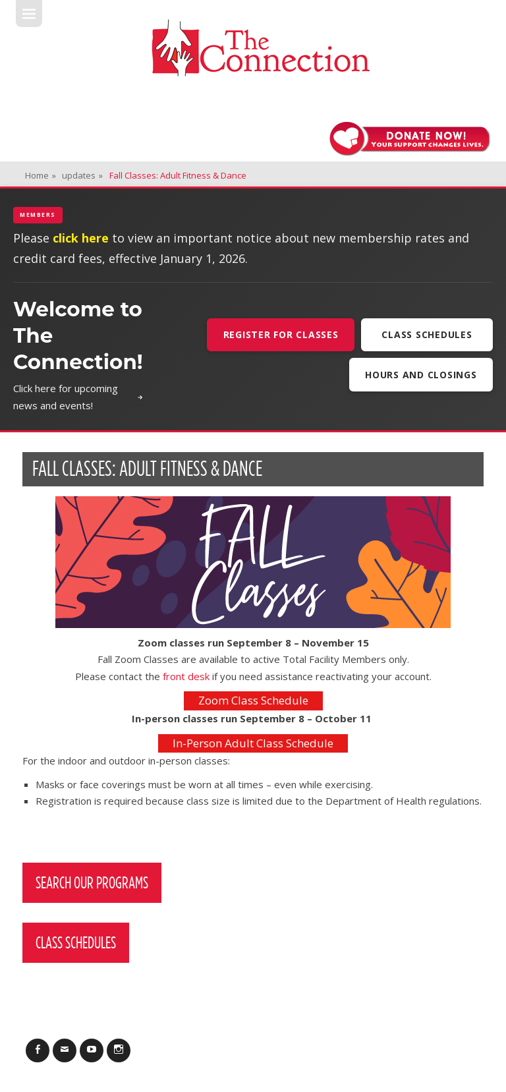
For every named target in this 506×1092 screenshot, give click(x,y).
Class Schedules (426, 334)
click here (81, 238)
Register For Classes (281, 334)
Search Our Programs (92, 882)
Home (40, 175)
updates (82, 175)
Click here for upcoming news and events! (78, 397)
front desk (186, 676)
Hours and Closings (421, 374)
